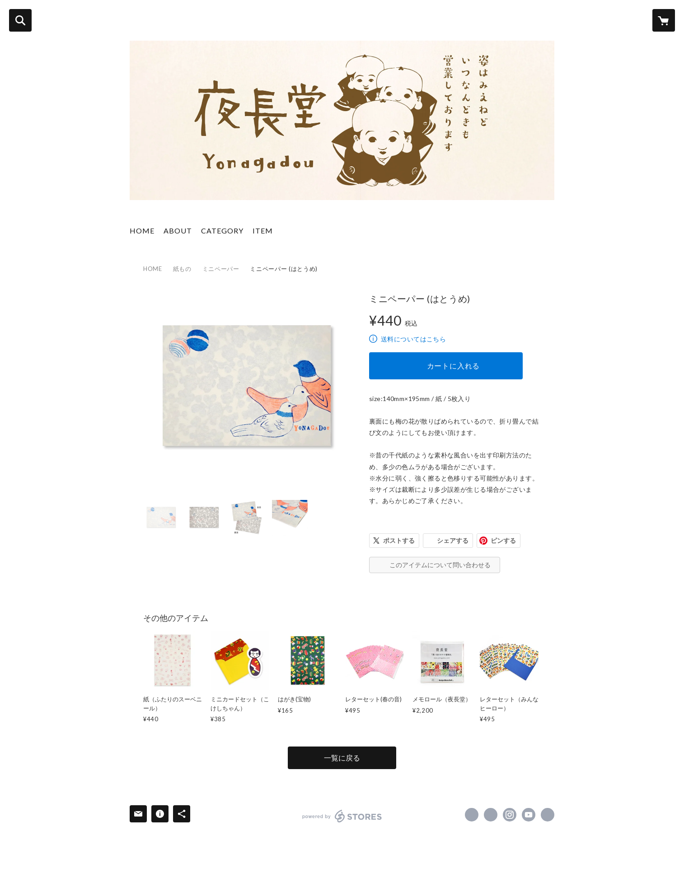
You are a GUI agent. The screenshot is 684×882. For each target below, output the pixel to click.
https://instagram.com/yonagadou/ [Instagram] (509, 814)
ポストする (399, 540)
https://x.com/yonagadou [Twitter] (490, 814)
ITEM (263, 230)
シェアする (452, 540)
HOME (142, 230)
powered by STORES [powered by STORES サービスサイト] (342, 816)
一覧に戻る (342, 757)
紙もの (182, 268)
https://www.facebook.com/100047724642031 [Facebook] (471, 814)
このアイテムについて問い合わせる (440, 565)
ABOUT (178, 230)
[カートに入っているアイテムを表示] (663, 20)
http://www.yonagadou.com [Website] (547, 814)
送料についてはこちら (413, 339)
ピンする (503, 540)
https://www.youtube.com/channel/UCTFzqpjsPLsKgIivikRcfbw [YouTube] (528, 814)
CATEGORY (222, 230)
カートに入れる (453, 365)
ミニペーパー (220, 268)
